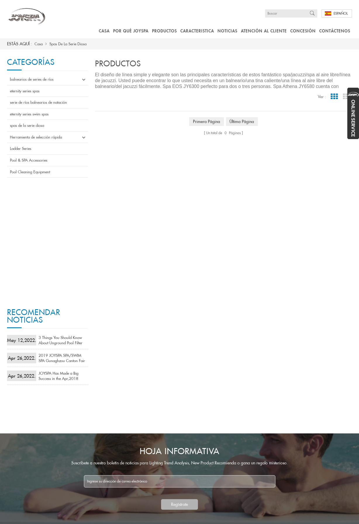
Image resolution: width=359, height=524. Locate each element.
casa (12, 510)
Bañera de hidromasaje (188, 444)
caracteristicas (118, 510)
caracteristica (197, 31)
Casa (104, 31)
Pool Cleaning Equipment (30, 172)
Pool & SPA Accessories (28, 160)
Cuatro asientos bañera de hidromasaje (201, 454)
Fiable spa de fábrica (187, 416)
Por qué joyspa (131, 31)
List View (346, 96)
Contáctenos (334, 31)
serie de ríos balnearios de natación (38, 102)
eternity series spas (24, 91)
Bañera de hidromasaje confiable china (201, 426)
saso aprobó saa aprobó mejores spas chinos (205, 435)
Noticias (227, 31)
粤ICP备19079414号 (137, 515)
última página (242, 121)
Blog (53, 515)
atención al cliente (264, 31)
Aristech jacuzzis (183, 472)
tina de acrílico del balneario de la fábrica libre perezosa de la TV (205, 463)
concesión (303, 31)
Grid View (334, 96)
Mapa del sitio (82, 515)
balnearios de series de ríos (31, 79)
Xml (109, 515)
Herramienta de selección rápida (36, 137)
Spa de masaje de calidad (190, 407)
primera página (206, 121)
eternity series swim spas (29, 114)
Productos (164, 31)
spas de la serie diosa (68, 43)
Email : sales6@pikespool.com (280, 416)
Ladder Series (20, 148)
